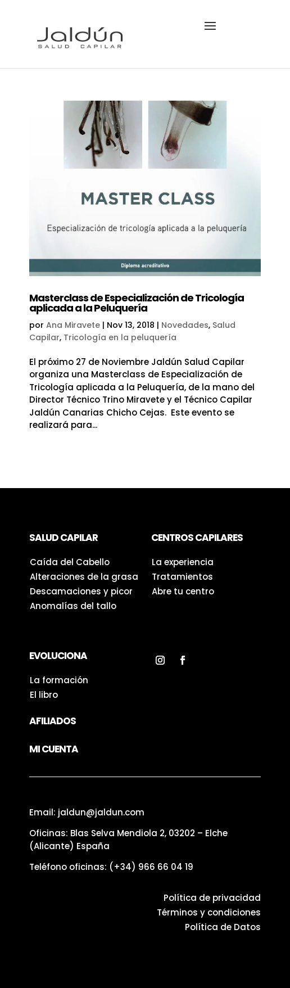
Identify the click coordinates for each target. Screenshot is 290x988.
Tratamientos (182, 577)
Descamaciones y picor (81, 591)
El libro (44, 695)
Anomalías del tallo (73, 606)
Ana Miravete (73, 325)
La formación (59, 680)
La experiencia (183, 562)
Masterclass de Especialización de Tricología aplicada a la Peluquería (136, 303)
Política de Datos (223, 927)
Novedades (185, 325)
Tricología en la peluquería (120, 337)
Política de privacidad (212, 898)
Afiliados (52, 721)
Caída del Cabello (70, 562)
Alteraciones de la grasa (84, 577)
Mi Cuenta (53, 749)
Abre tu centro (183, 591)
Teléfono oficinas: (111, 867)
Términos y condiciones (209, 912)
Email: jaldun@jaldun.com (86, 812)
